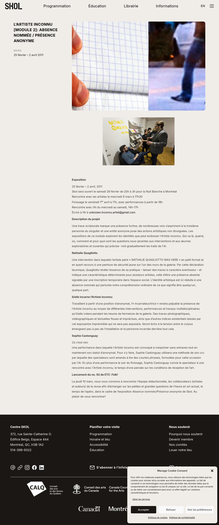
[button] (212, 470)
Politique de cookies (158, 517)
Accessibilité (99, 444)
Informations (167, 6)
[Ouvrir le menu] (212, 6)
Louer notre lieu (180, 450)
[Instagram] (27, 467)
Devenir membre (181, 439)
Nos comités (178, 444)
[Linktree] (20, 467)
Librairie (131, 6)
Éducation (97, 6)
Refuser (171, 509)
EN (203, 6)
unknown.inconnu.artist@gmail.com (112, 212)
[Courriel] (12, 467)
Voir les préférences (199, 509)
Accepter (143, 509)
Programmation (57, 6)
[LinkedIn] (41, 467)
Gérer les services (141, 499)
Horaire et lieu (100, 439)
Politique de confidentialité (182, 517)
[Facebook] (34, 467)
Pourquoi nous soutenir (186, 434)
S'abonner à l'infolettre (114, 467)
